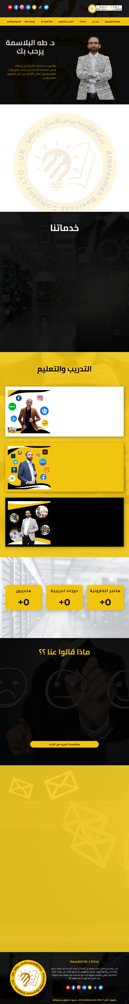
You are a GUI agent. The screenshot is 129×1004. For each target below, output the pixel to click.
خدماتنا (83, 21)
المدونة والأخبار (14, 21)
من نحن (95, 21)
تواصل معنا (30, 21)
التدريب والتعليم (66, 21)
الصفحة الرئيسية (112, 21)
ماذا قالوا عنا (47, 21)
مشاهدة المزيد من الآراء (64, 744)
